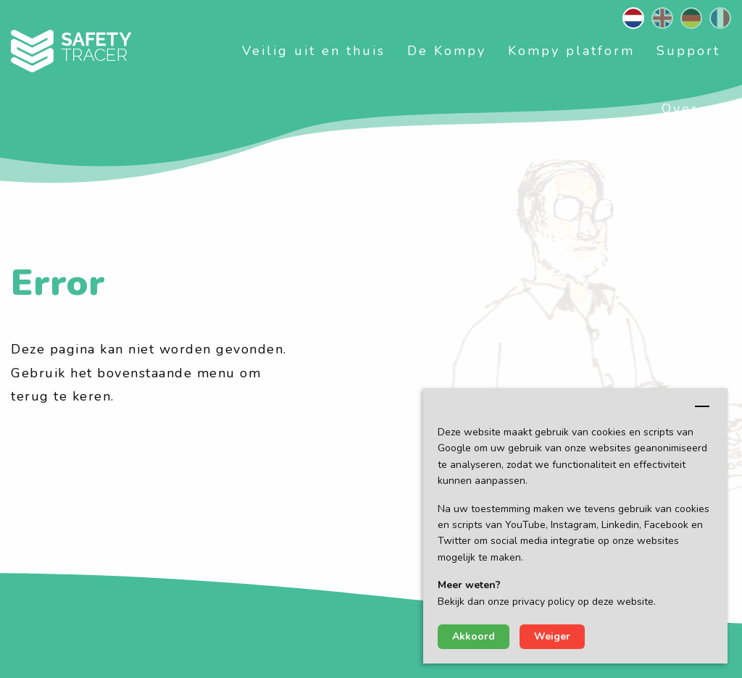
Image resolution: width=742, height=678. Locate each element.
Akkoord (473, 636)
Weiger (552, 636)
